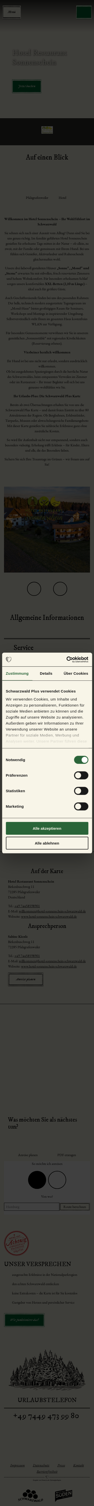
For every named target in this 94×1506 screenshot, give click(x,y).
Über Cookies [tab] (76, 673)
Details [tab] (46, 673)
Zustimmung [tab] (17, 673)
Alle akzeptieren (47, 828)
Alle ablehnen (47, 843)
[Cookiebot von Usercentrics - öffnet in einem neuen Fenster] (67, 659)
